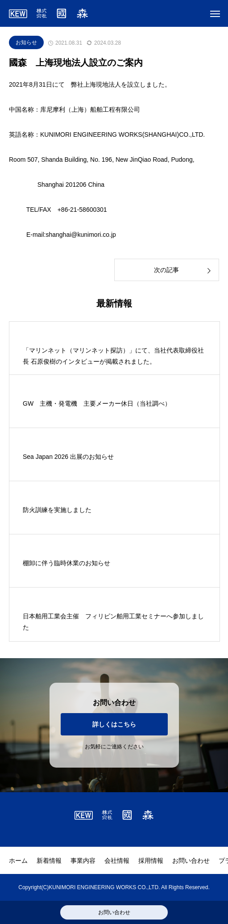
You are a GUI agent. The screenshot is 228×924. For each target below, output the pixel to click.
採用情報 (150, 860)
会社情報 (116, 860)
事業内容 (82, 860)
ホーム (18, 860)
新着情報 (49, 860)
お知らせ (26, 42)
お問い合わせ (191, 860)
